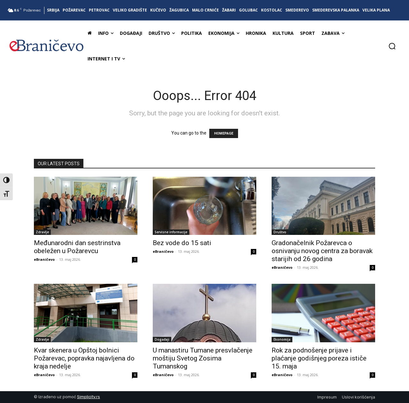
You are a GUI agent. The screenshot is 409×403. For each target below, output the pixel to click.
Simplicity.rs (88, 396)
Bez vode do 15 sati (182, 243)
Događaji (162, 339)
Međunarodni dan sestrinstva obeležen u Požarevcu (77, 247)
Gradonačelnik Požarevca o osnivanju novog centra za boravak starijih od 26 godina (322, 251)
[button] (392, 46)
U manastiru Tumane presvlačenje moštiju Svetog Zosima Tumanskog (202, 358)
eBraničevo (44, 259)
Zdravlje (42, 232)
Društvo (280, 232)
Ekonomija (282, 339)
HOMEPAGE (223, 133)
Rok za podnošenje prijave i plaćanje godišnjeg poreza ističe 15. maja (319, 358)
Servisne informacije (171, 232)
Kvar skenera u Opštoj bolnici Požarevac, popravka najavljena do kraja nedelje (84, 358)
